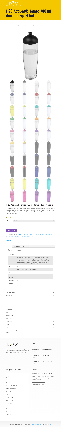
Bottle (46, 234)
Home (7, 25)
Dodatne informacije (19, 246)
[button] (53, 33)
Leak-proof (19, 236)
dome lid (50, 234)
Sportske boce (18, 25)
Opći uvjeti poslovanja (36, 424)
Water (35, 236)
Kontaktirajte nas (38, 384)
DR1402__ (12, 236)
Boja (7, 220)
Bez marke (38, 234)
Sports (28, 236)
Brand (29, 246)
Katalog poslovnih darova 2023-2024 (42, 361)
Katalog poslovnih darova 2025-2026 (42, 349)
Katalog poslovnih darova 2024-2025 (42, 355)
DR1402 (7, 236)
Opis (9, 246)
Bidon (42, 234)
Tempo (31, 236)
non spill (24, 236)
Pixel (50, 424)
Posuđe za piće (12, 25)
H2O (16, 236)
